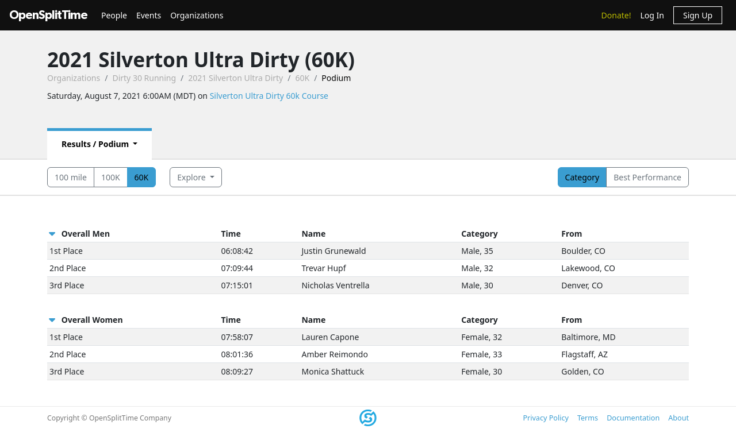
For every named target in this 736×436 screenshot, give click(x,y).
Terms (587, 418)
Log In (652, 15)
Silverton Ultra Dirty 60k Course (269, 95)
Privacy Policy (545, 418)
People (114, 15)
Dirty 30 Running (144, 77)
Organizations (196, 15)
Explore (192, 177)
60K (302, 77)
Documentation (633, 418)
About (678, 418)
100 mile (71, 177)
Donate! (616, 15)
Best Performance (647, 177)
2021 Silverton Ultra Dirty (235, 77)
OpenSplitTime (48, 15)
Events (148, 15)
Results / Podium (96, 143)
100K (110, 177)
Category (582, 177)
